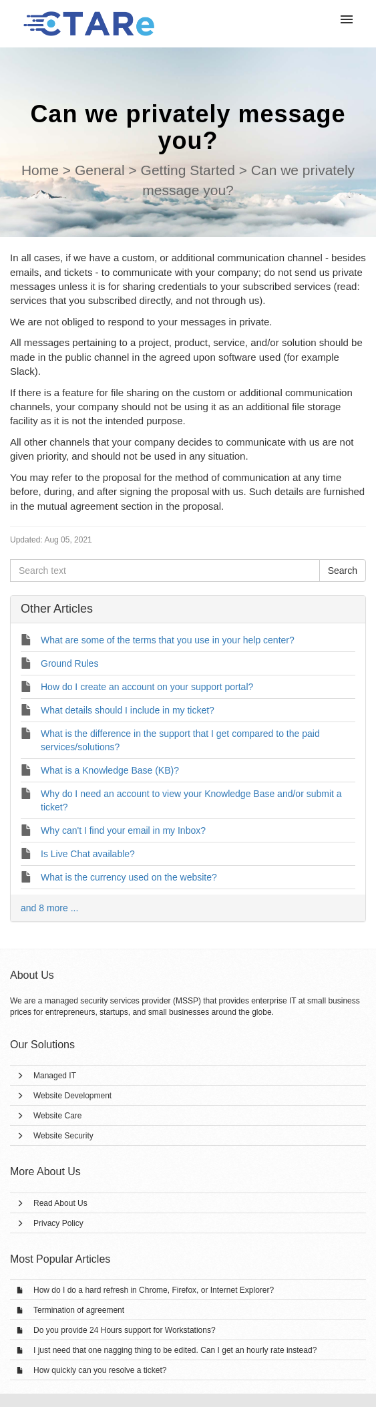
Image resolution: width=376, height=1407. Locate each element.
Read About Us (60, 1203)
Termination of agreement (78, 1310)
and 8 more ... (49, 908)
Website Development (72, 1095)
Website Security (63, 1135)
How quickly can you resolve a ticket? (99, 1370)
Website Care (57, 1115)
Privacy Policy (58, 1223)
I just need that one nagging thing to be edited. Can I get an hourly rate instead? (175, 1350)
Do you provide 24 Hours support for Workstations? (124, 1330)
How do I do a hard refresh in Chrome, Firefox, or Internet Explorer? (153, 1290)
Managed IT (54, 1075)
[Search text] (165, 570)
